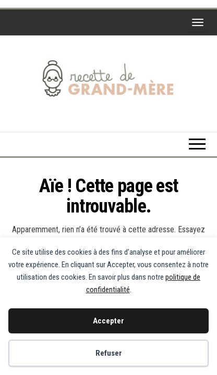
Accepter (108, 321)
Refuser (108, 353)
